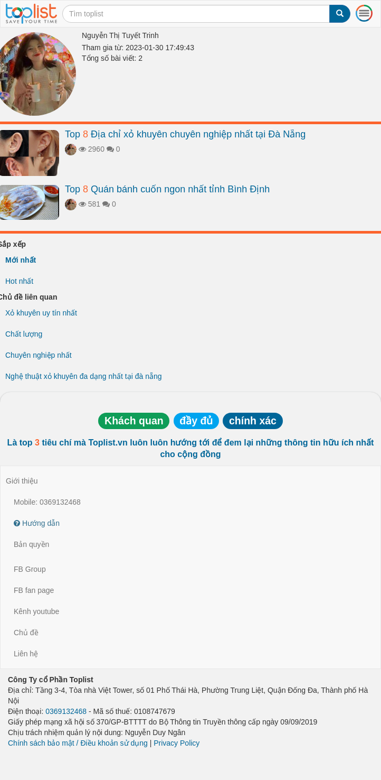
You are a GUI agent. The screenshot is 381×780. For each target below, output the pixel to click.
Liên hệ (26, 653)
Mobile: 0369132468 (47, 502)
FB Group (30, 569)
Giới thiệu (22, 481)
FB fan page (34, 590)
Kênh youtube (36, 611)
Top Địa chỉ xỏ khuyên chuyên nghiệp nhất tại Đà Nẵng (185, 134)
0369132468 (66, 711)
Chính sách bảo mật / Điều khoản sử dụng (78, 743)
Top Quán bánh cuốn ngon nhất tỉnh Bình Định (167, 189)
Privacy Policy (176, 743)
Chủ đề (26, 632)
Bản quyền (31, 544)
